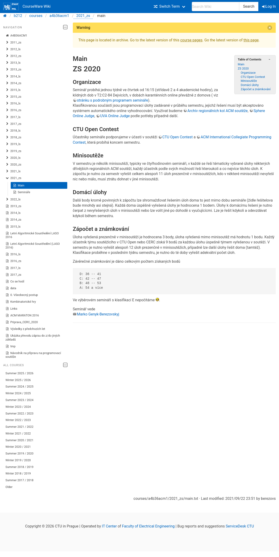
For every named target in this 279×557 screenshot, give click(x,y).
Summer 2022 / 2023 (20, 413)
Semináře (21, 192)
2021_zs (83, 15)
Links (11, 309)
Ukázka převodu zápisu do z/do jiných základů (33, 337)
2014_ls (13, 76)
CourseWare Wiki (27, 6)
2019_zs (13, 151)
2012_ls (13, 49)
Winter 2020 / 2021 (18, 446)
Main (18, 185)
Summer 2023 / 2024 (20, 400)
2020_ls (13, 158)
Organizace (248, 72)
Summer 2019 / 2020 (20, 453)
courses (35, 15)
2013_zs (13, 69)
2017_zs (13, 124)
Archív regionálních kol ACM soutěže (217, 111)
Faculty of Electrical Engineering (148, 526)
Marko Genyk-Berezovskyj (98, 314)
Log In (269, 6)
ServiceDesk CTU (240, 526)
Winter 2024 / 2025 (18, 393)
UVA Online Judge (115, 116)
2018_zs (13, 137)
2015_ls (13, 90)
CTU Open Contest (253, 77)
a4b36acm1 (59, 15)
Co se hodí (15, 281)
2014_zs (13, 83)
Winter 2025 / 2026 (18, 380)
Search (248, 6)
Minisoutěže (249, 81)
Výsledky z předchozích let (25, 329)
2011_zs (13, 42)
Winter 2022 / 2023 (18, 420)
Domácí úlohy (250, 85)
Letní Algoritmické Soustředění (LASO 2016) (33, 245)
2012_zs (13, 56)
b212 (18, 15)
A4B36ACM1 (16, 35)
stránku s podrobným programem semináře (112, 100)
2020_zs (13, 164)
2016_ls (13, 103)
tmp (11, 346)
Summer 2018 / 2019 (20, 467)
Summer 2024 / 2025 (20, 386)
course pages (191, 40)
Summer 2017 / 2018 (20, 480)
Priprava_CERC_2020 (22, 322)
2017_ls (13, 117)
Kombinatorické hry (21, 302)
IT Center (109, 526)
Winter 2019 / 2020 (18, 460)
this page (251, 40)
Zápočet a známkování (256, 89)
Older (9, 487)
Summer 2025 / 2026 (20, 373)
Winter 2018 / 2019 (18, 473)
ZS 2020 (243, 68)
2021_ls (13, 171)
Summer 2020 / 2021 (20, 440)
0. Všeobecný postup (22, 295)
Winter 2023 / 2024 (18, 406)
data (11, 288)
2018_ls (13, 131)
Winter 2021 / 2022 (18, 433)
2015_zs (13, 97)
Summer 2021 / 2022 (20, 426)
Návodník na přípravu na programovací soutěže (33, 354)
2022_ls (13, 199)
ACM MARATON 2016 (22, 315)
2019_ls (13, 144)
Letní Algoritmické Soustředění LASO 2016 (32, 235)
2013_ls (13, 63)
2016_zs (13, 110)
